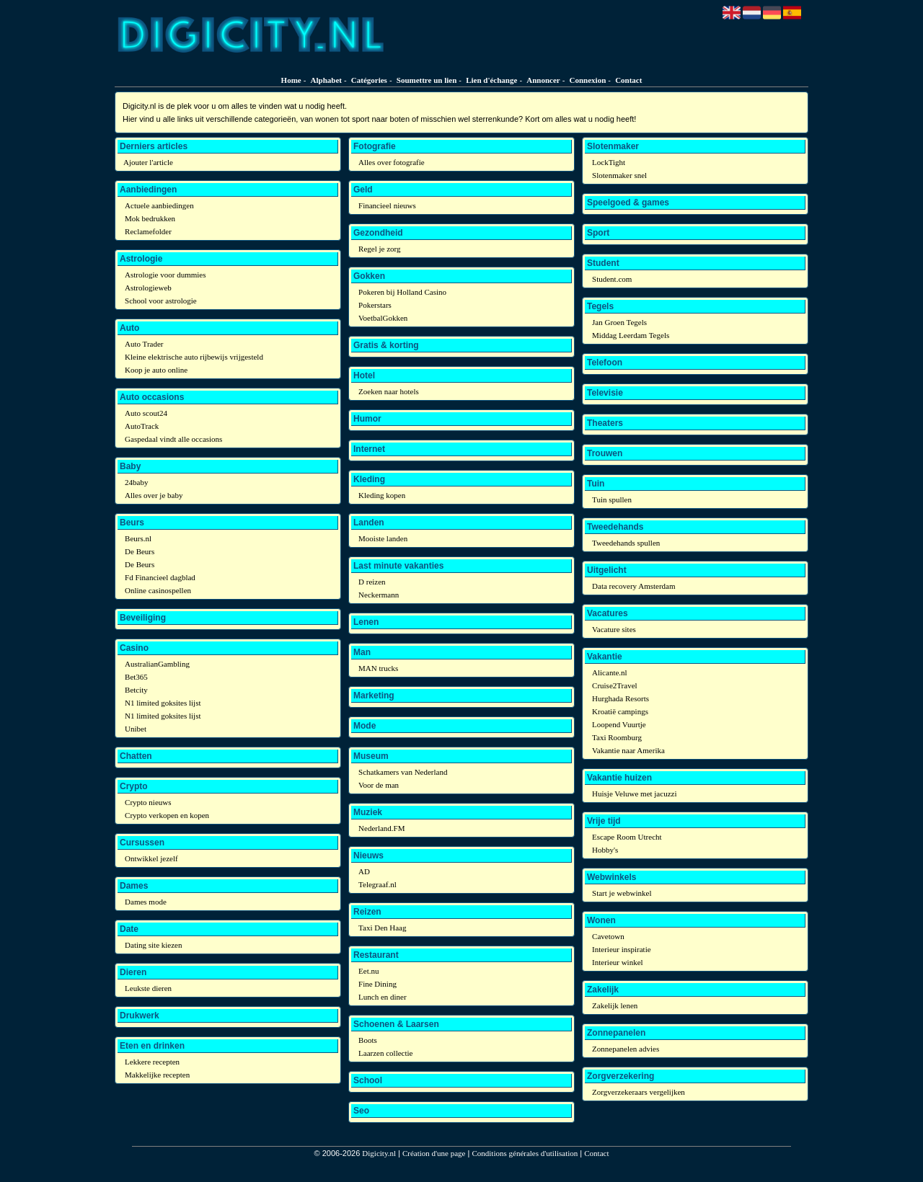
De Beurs (139, 551)
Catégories (369, 80)
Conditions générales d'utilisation (525, 1153)
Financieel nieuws (387, 205)
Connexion (588, 80)
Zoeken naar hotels (388, 391)
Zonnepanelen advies (625, 1048)
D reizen (372, 581)
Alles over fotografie (391, 162)
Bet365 (136, 676)
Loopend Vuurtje (619, 724)
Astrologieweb (148, 287)
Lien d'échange (491, 80)
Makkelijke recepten (157, 1074)
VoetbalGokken (382, 318)
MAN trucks (378, 668)
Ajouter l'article (148, 162)
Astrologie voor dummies (165, 274)
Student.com (612, 279)
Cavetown (608, 936)
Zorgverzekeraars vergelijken (638, 1092)
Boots (367, 1040)
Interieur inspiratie (621, 949)
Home (291, 80)
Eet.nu (368, 971)
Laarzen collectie (385, 1053)
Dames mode (146, 901)
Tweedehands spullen (626, 542)
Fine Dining (377, 983)
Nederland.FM (381, 828)
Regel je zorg (379, 248)
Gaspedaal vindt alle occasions (173, 439)
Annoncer (543, 80)
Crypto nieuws (148, 802)
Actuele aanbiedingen (159, 205)
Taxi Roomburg (617, 737)
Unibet (135, 728)
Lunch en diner (382, 996)
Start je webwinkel (621, 893)
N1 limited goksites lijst (162, 702)
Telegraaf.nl (377, 884)
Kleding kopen (381, 495)
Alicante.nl (609, 672)
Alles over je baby (153, 495)
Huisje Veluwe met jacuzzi (634, 793)
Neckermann (378, 594)
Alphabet (326, 80)
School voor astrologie (161, 300)
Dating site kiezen (153, 945)
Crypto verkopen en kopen (167, 815)
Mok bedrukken (150, 218)
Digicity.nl (379, 1153)
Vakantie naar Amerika (628, 750)
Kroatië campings (620, 711)
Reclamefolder (148, 231)
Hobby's (605, 849)
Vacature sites (614, 629)
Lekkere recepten (152, 1061)
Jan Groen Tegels (619, 322)
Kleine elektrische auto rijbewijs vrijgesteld (194, 356)
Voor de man (378, 785)
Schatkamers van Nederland (402, 772)
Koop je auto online (156, 369)
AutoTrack (142, 426)
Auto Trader (144, 343)
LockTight (608, 162)
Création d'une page (434, 1153)
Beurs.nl (138, 538)
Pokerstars (375, 305)
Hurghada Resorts (620, 698)
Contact (628, 80)
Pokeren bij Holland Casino (402, 292)
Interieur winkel (617, 962)
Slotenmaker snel (619, 175)
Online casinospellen (158, 590)
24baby (136, 482)
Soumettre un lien (427, 80)
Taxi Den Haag (382, 927)
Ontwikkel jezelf (151, 858)
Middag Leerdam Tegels (630, 335)
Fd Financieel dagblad (160, 577)
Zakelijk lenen (614, 1005)
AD (364, 871)
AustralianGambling (157, 663)
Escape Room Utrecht (627, 836)
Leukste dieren (148, 988)
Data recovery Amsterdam (633, 586)
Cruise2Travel (614, 685)
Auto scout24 (146, 413)
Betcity (136, 689)
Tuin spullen (612, 499)
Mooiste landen (382, 538)
